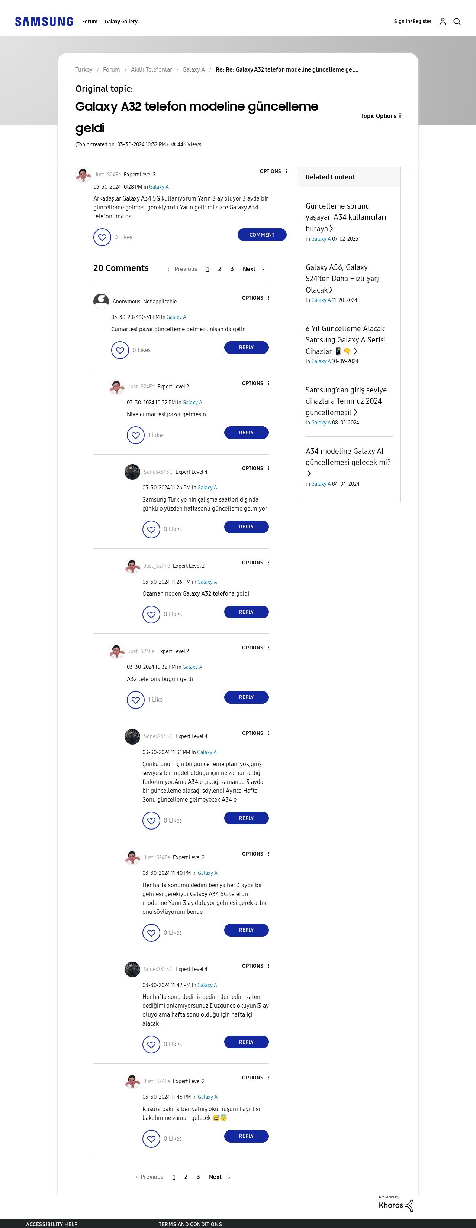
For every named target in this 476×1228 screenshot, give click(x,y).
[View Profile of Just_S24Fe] (108, 175)
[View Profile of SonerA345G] (158, 472)
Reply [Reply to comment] (246, 347)
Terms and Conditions (190, 1224)
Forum (89, 22)
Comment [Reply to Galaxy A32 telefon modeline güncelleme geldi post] (262, 235)
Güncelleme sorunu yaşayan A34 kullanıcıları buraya (346, 217)
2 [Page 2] (219, 269)
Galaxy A (159, 187)
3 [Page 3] (232, 269)
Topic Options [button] (378, 116)
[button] (274, 171)
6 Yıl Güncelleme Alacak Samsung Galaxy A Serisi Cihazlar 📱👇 (346, 340)
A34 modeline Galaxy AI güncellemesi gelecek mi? (348, 457)
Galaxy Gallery (121, 22)
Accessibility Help (52, 1224)
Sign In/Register (413, 21)
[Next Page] (253, 269)
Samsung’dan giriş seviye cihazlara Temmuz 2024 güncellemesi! (346, 401)
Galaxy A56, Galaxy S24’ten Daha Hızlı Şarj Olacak (342, 278)
